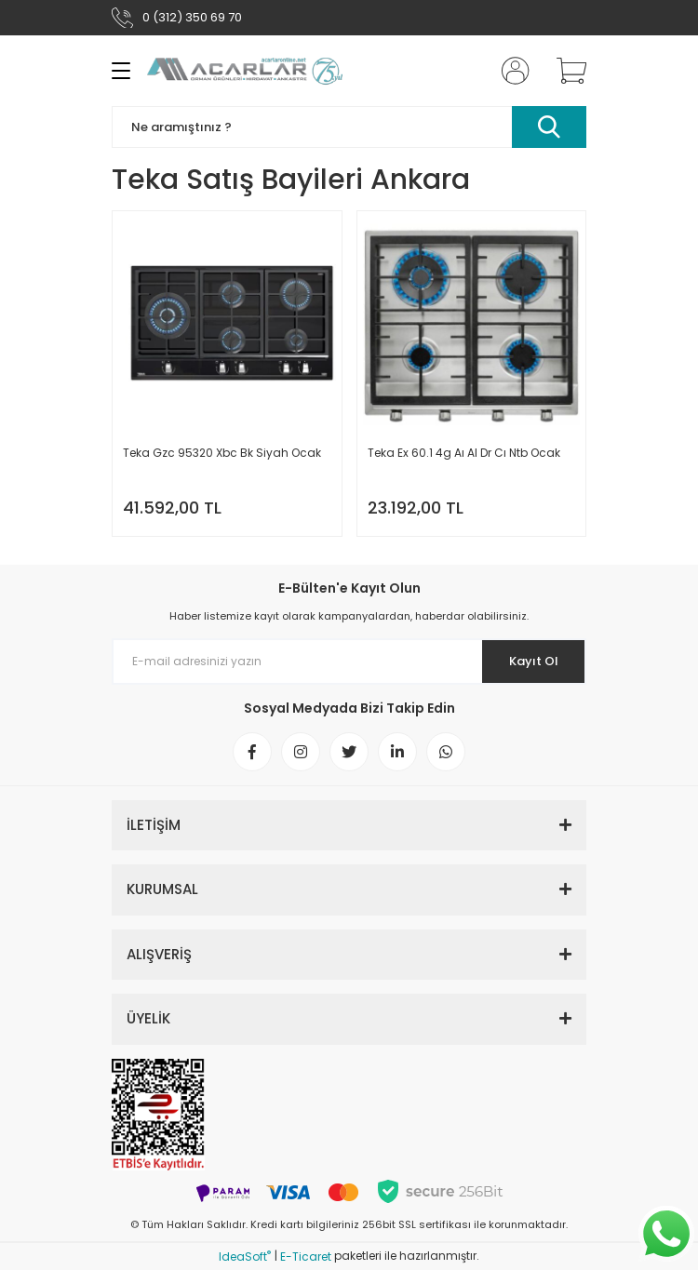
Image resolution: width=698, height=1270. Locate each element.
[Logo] (244, 70)
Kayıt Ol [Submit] (533, 661)
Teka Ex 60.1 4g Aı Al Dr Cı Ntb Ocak (464, 453)
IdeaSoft (245, 1256)
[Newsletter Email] (349, 661)
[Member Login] (510, 71)
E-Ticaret (305, 1256)
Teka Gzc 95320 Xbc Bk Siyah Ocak (222, 453)
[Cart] (565, 71)
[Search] (349, 127)
